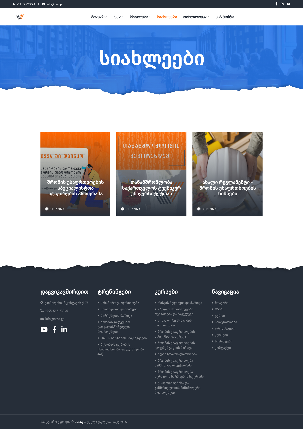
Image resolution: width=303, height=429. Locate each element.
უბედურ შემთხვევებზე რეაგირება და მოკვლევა (174, 312)
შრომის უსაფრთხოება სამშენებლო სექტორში (174, 363)
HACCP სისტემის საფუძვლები (122, 338)
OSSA (217, 309)
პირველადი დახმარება (117, 309)
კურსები (220, 335)
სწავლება (139, 16)
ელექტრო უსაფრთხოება (176, 354)
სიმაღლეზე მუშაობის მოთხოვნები (173, 323)
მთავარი (99, 16)
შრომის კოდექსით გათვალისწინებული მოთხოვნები (114, 326)
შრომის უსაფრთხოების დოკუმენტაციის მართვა (175, 345)
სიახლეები (167, 16)
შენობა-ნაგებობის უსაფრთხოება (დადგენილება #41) (121, 349)
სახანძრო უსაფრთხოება (118, 303)
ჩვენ (117, 16)
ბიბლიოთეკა (195, 16)
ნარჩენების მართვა (115, 315)
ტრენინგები (223, 328)
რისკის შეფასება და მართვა (178, 303)
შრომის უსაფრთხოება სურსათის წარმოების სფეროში (179, 374)
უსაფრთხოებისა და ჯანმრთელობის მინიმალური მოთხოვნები (177, 387)
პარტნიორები (224, 322)
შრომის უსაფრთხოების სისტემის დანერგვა (175, 334)
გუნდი (218, 315)
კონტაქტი (225, 16)
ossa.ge (80, 421)
